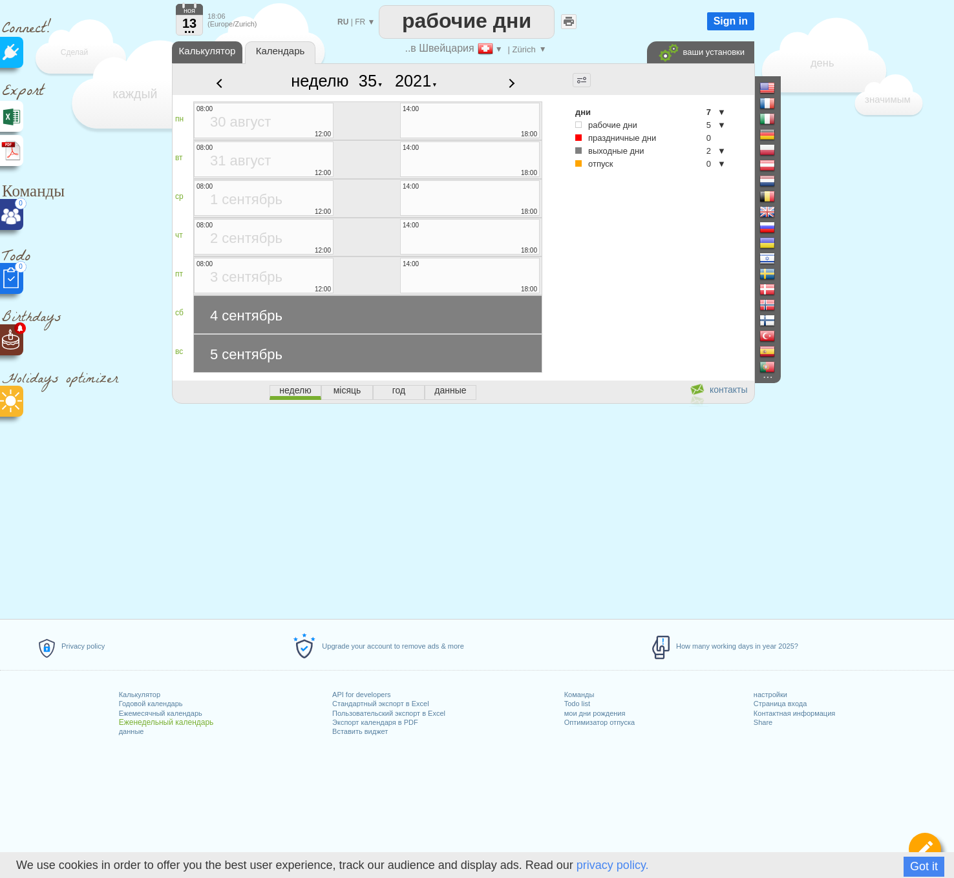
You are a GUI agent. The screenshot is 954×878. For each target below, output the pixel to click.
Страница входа (780, 703)
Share (763, 722)
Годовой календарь (151, 703)
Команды (579, 694)
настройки (770, 694)
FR (360, 21)
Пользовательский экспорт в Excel (388, 713)
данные (131, 731)
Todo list (577, 703)
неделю (319, 81)
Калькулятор (139, 694)
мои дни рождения (595, 713)
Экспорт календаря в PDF (375, 722)
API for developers (361, 694)
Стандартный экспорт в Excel (380, 703)
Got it (924, 866)
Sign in (731, 21)
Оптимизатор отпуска (599, 722)
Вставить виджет (360, 731)
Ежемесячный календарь (160, 713)
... (189, 28)
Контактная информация (794, 713)
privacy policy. (613, 865)
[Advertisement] (463, 509)
